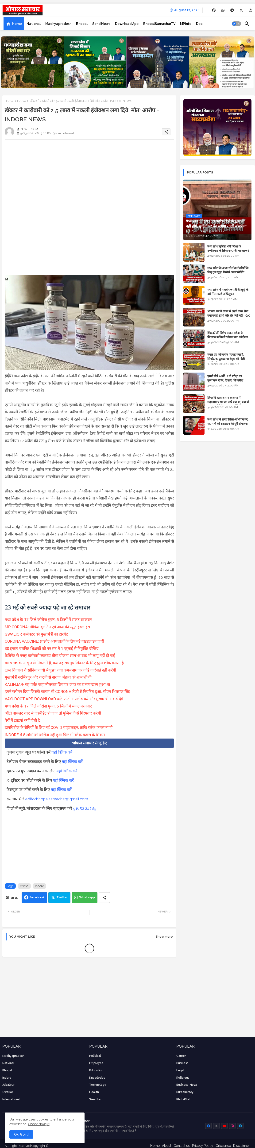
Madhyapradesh (58, 24)
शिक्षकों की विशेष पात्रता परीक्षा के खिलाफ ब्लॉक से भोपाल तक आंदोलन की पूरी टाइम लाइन (227, 337)
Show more (164, 936)
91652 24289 (84, 808)
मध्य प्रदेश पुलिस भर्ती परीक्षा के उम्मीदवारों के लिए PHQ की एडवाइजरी (228, 248)
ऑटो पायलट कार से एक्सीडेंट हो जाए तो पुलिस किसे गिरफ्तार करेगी (53, 713)
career (181, 1056)
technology (97, 1084)
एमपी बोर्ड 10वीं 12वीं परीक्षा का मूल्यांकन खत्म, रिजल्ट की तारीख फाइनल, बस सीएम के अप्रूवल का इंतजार (229, 380)
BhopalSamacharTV (159, 24)
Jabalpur (8, 1084)
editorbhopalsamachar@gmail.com (56, 799)
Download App (127, 24)
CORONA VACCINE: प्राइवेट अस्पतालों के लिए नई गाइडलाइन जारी (54, 641)
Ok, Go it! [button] (21, 1134)
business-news (186, 1084)
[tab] (14, 23)
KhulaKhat (183, 1099)
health (94, 1092)
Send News (101, 24)
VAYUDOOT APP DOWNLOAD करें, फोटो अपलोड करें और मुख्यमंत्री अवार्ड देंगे (64, 698)
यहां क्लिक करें (61, 752)
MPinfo (185, 24)
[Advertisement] (89, 176)
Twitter (62, 897)
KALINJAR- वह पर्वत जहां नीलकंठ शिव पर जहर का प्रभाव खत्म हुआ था (57, 684)
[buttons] (214, 10)
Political (95, 1056)
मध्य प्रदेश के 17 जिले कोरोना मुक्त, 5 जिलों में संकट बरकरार (48, 619)
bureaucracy (184, 1092)
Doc (199, 24)
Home (17, 24)
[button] (236, 23)
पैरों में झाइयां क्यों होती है (22, 720)
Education (96, 1070)
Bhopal (82, 24)
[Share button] (104, 897)
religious (182, 1077)
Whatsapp (87, 897)
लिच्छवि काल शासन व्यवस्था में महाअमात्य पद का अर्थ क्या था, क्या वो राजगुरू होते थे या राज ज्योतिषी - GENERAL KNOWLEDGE (228, 404)
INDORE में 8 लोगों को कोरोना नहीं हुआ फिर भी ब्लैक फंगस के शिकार (55, 734)
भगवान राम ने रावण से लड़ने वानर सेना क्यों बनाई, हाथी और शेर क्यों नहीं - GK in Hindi (228, 316)
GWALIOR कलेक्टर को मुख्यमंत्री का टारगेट (36, 634)
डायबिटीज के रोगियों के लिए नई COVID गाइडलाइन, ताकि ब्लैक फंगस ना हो (58, 727)
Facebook (37, 897)
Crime (24, 886)
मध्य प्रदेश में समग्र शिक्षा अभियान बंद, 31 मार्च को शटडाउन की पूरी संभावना (227, 421)
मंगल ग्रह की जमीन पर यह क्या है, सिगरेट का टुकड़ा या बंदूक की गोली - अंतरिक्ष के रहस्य (227, 359)
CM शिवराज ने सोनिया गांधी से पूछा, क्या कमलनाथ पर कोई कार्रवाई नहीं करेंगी (60, 670)
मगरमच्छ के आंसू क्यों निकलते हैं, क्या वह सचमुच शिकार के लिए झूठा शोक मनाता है (64, 662)
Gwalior (7, 1092)
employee (96, 1063)
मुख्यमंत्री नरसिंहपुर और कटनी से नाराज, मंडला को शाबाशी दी (48, 677)
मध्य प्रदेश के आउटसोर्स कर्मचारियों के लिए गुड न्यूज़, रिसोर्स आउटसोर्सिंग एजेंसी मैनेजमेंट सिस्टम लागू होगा (227, 272)
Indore (21, 101)
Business (182, 1063)
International (11, 1099)
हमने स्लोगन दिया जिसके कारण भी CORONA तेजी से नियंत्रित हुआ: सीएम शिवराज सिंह (67, 691)
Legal (180, 1070)
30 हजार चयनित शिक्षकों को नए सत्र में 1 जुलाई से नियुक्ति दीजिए (51, 648)
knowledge (97, 1077)
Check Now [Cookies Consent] (37, 1124)
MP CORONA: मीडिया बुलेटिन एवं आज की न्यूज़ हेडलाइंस (47, 627)
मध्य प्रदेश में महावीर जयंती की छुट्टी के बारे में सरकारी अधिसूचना (227, 292)
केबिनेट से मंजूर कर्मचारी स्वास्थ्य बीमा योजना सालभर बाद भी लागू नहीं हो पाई (60, 655)
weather (95, 1099)
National (34, 24)
